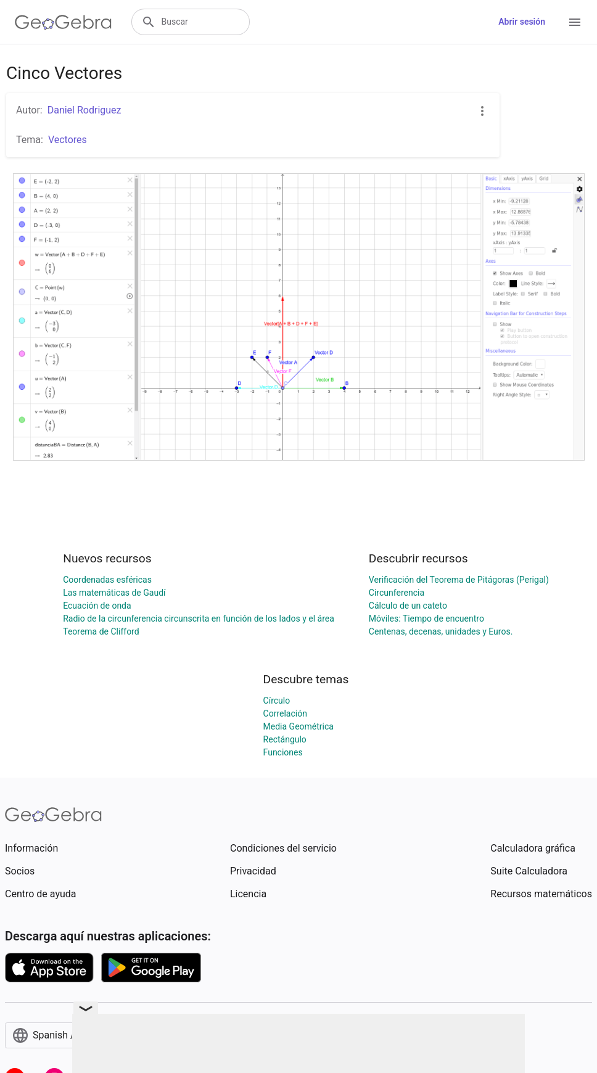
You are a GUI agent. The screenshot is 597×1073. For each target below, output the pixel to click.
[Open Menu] (574, 22)
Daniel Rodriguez (84, 110)
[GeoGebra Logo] (63, 22)
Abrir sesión (521, 22)
